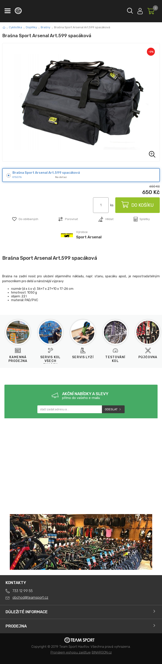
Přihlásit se (140, 10)
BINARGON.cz (102, 652)
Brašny (45, 27)
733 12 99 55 (22, 591)
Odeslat (111, 409)
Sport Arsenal (88, 237)
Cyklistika (15, 27)
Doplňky (31, 27)
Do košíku (137, 205)
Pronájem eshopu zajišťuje (71, 652)
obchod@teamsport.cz (30, 597)
